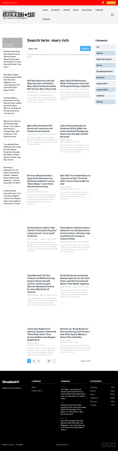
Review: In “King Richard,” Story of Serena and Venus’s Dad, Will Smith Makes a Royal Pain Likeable (75, 332)
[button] (112, 14)
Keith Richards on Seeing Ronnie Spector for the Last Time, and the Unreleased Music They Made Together (75, 279)
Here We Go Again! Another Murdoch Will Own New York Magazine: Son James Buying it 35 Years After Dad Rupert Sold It (12, 82)
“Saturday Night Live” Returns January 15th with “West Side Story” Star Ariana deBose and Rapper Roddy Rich (41, 334)
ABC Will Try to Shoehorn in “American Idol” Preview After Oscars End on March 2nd (75, 179)
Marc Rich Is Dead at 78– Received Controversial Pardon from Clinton (40, 128)
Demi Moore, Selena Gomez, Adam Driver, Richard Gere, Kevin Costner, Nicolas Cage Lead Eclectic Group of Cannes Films (75, 233)
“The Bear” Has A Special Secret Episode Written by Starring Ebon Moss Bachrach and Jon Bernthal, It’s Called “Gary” (73, 394)
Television (8, 45)
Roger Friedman (32, 92)
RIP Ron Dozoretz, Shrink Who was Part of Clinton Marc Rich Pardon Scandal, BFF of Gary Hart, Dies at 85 (41, 84)
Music (63, 402)
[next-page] (54, 361)
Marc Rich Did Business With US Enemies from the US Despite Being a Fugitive (75, 83)
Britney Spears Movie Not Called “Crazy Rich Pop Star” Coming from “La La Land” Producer (42, 231)
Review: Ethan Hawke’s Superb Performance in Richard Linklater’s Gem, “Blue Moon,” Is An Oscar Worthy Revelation (41, 181)
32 (49, 361)
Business (64, 418)
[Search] (85, 48)
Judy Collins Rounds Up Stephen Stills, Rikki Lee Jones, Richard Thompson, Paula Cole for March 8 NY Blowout (74, 131)
